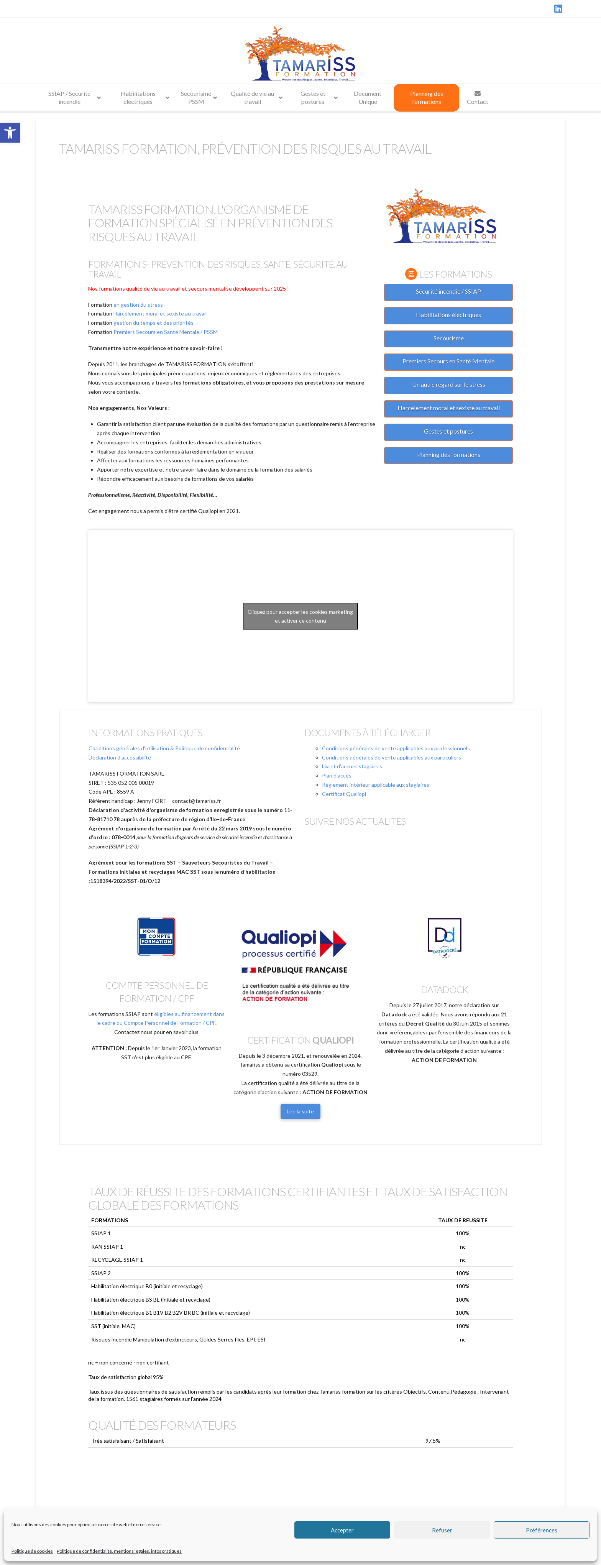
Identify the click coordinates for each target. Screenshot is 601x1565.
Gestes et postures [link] (448, 431)
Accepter (342, 1530)
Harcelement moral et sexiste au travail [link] (448, 407)
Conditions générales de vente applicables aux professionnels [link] (396, 748)
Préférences (541, 1530)
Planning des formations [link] (448, 454)
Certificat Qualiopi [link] (344, 794)
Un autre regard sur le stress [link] (448, 384)
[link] (10, 133)
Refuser (442, 1530)
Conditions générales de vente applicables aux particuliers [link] (391, 757)
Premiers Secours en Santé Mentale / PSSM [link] (165, 332)
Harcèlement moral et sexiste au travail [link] (160, 313)
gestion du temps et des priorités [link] (153, 322)
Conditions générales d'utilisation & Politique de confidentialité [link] (164, 748)
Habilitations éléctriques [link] (448, 314)
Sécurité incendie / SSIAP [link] (448, 291)
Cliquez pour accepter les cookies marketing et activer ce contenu (300, 616)
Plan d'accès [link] (336, 775)
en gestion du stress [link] (138, 304)
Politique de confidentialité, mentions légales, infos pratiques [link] (119, 1551)
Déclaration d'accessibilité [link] (120, 757)
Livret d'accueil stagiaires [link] (352, 766)
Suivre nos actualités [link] (355, 821)
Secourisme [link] (449, 338)
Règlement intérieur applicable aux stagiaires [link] (375, 784)
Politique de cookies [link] (32, 1551)
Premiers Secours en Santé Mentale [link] (448, 361)
